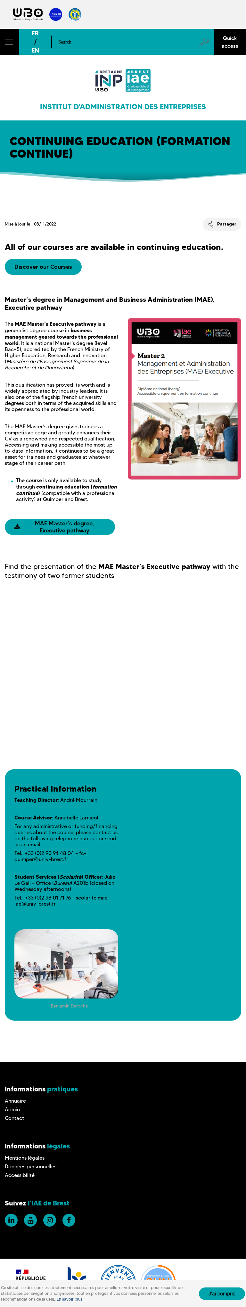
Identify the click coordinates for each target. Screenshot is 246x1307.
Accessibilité (20, 1175)
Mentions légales (25, 1158)
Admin (12, 1109)
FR (35, 33)
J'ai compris (222, 1293)
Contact (14, 1118)
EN (35, 50)
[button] (9, 42)
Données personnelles (30, 1166)
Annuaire (15, 1101)
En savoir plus (69, 1299)
